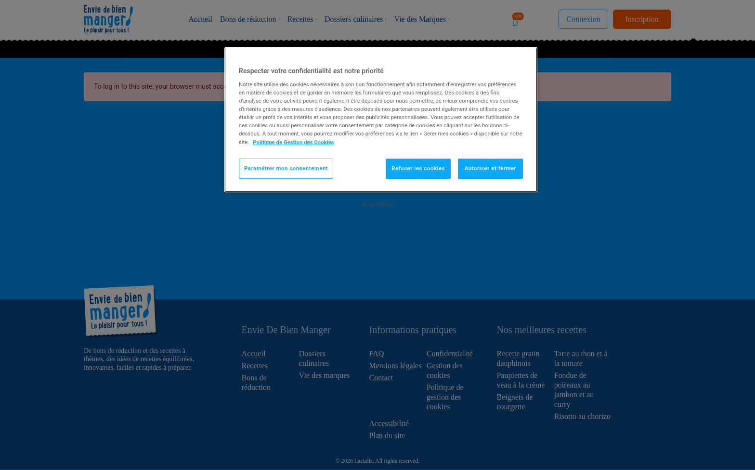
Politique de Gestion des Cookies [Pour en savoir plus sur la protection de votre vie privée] (293, 142)
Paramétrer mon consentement (286, 168)
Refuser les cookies (418, 168)
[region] (380, 119)
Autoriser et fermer (491, 168)
